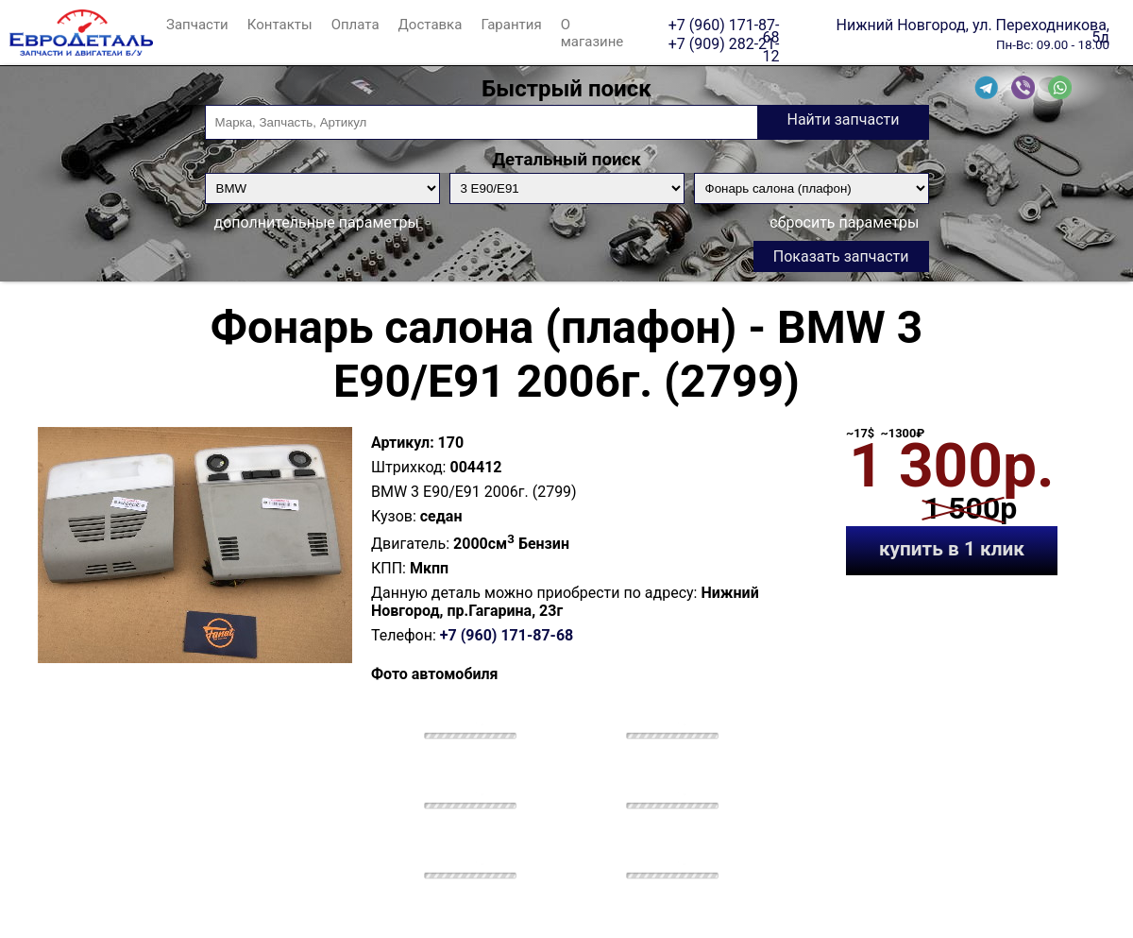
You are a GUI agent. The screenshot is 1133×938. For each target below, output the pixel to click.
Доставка (430, 24)
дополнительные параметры (316, 222)
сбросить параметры (844, 222)
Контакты (280, 24)
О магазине (592, 33)
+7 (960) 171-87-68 (724, 24)
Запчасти (197, 24)
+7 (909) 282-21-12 (724, 43)
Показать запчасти (841, 256)
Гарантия (511, 24)
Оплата (355, 24)
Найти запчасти (842, 119)
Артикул (400, 443)
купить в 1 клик (951, 548)
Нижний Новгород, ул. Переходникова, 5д (973, 24)
